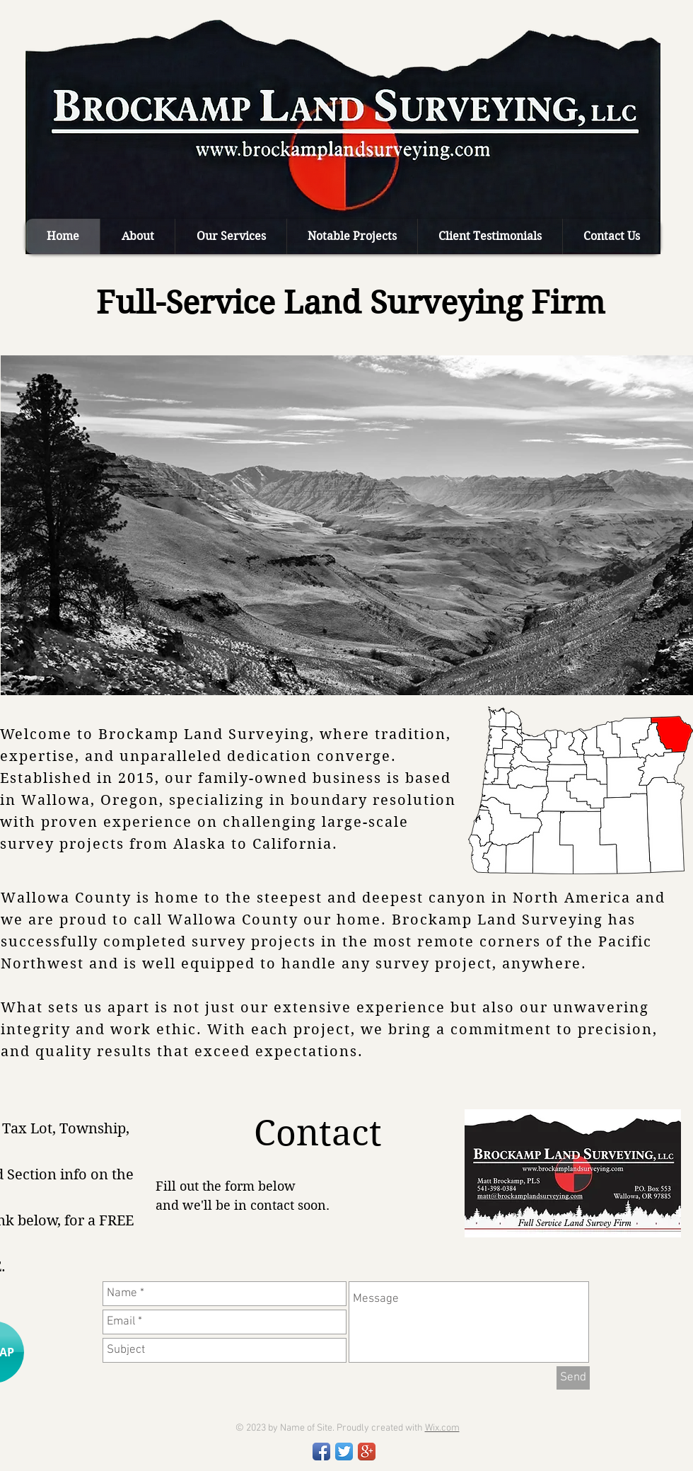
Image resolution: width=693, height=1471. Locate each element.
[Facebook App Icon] (321, 1451)
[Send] (573, 1378)
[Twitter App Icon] (344, 1451)
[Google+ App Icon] (366, 1451)
